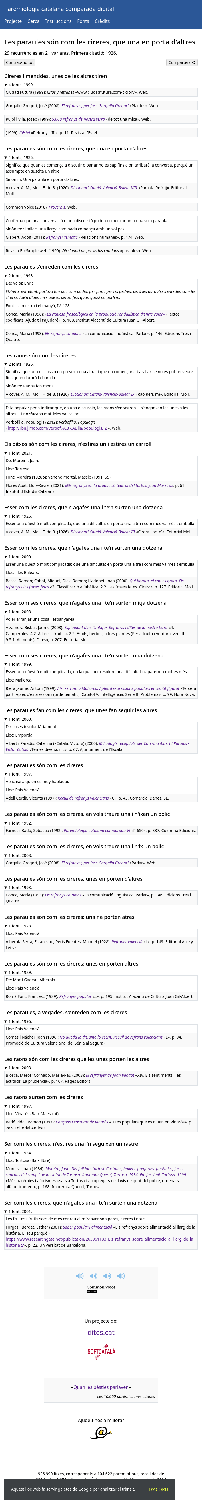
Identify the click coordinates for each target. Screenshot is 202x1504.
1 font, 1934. (20, 1153)
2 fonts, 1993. (21, 275)
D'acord (158, 1489)
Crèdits (102, 21)
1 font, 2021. (20, 453)
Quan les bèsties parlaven (101, 1387)
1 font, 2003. (20, 1067)
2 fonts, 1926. (21, 364)
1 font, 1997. (20, 774)
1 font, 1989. (20, 972)
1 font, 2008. (20, 611)
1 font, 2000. (20, 556)
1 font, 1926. (20, 516)
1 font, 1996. (20, 1021)
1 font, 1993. (20, 887)
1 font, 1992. (20, 823)
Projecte (13, 21)
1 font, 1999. (20, 664)
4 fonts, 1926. (21, 157)
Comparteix (182, 62)
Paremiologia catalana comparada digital (59, 9)
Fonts (83, 21)
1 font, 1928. (20, 926)
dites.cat (101, 1332)
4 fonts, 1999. (21, 84)
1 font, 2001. (20, 1211)
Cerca (33, 21)
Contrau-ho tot (20, 62)
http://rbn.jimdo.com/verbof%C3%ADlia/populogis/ (56, 428)
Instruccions (58, 21)
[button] (80, 1276)
